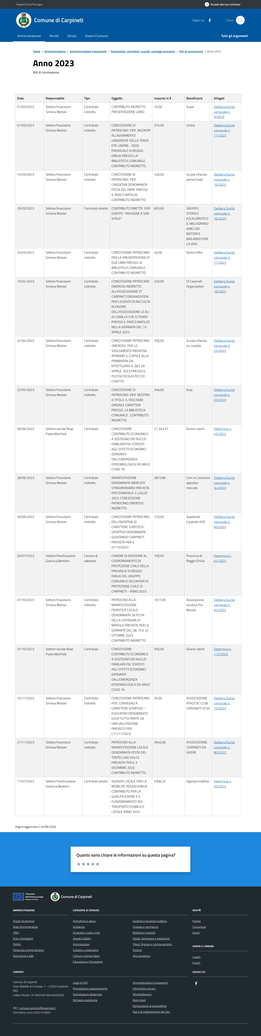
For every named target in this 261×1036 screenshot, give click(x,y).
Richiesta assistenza (85, 1000)
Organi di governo (23, 921)
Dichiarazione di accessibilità (149, 1006)
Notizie (196, 921)
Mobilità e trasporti (144, 932)
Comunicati (199, 927)
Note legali (139, 1000)
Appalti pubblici (82, 938)
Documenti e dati (23, 956)
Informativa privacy (144, 988)
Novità (54, 35)
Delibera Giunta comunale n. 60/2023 (224, 521)
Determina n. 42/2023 (223, 431)
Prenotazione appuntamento (90, 988)
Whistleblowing (142, 994)
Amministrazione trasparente (150, 982)
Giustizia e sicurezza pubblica (150, 921)
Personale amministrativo (28, 950)
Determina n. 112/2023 (223, 652)
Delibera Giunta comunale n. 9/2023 (224, 111)
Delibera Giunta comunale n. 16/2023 (224, 213)
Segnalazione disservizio (87, 994)
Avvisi (196, 932)
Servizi (71, 35)
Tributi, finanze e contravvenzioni (152, 944)
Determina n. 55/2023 (223, 784)
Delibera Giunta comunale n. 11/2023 (224, 130)
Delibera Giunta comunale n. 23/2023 (224, 394)
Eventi (196, 963)
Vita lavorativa (141, 956)
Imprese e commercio (145, 927)
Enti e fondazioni (23, 938)
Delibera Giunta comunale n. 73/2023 (224, 703)
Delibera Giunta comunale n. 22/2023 (224, 345)
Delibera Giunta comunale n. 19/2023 (224, 286)
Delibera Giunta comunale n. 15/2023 (224, 179)
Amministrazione (29, 35)
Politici (17, 944)
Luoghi (196, 957)
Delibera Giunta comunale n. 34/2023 (224, 482)
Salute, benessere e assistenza (151, 938)
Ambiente (79, 927)
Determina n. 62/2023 (223, 558)
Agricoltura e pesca (84, 921)
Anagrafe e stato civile (86, 932)
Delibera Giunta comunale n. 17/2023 (224, 257)
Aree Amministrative (25, 927)
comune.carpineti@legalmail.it (37, 1008)
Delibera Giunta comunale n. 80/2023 (224, 747)
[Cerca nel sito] (240, 20)
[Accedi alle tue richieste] (222, 4)
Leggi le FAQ (80, 982)
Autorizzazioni (81, 944)
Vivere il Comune (96, 35)
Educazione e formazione (88, 961)
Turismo (137, 950)
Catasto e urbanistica (85, 950)
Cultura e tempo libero (86, 956)
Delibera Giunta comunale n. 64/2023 (224, 604)
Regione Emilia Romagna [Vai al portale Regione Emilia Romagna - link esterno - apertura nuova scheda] (29, 4)
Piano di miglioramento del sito (151, 1012)
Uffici (16, 932)
